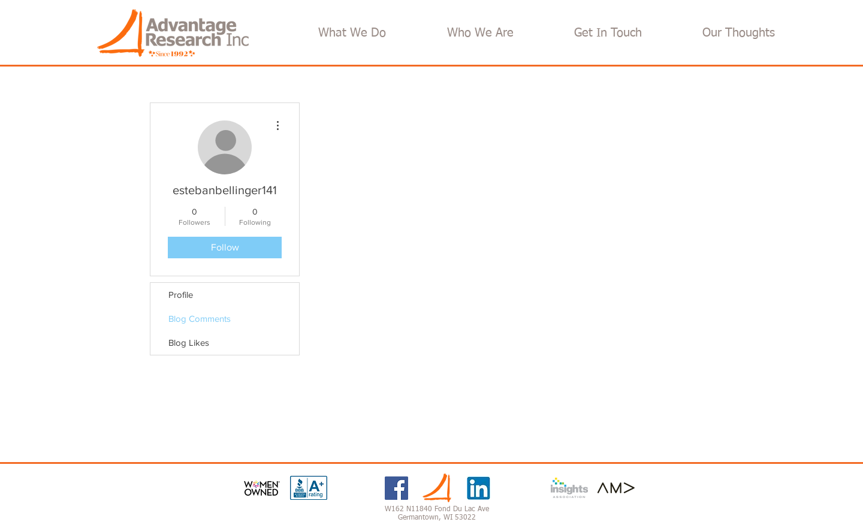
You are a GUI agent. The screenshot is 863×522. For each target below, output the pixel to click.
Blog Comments (199, 318)
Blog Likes (188, 342)
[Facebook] (396, 488)
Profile (180, 294)
